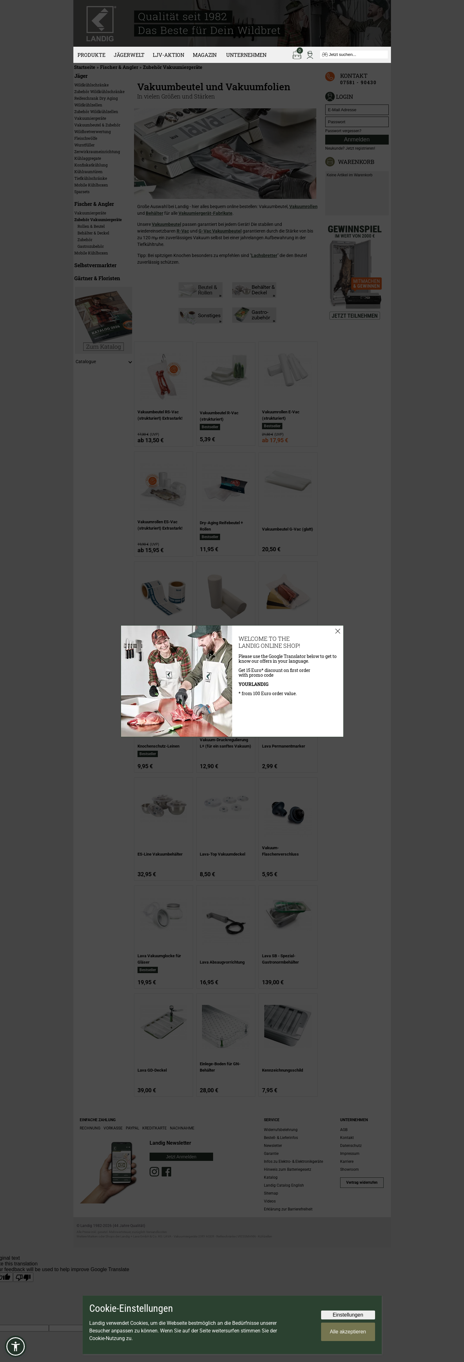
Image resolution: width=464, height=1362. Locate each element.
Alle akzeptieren (348, 1331)
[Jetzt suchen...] (354, 54)
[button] (15, 1346)
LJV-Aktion (168, 54)
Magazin (205, 54)
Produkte (91, 54)
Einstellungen (348, 1315)
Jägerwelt (129, 54)
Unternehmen (246, 54)
